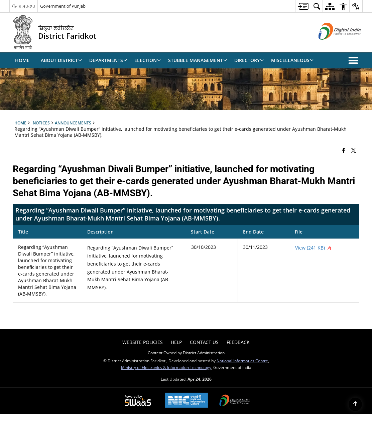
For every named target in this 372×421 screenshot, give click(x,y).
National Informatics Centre (242, 360)
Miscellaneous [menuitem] (292, 60)
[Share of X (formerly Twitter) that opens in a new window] (353, 150)
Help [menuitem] (176, 342)
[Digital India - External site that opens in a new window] (331, 45)
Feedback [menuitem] (238, 342)
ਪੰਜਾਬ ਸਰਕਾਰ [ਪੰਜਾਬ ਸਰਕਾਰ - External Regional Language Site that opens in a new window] (23, 6)
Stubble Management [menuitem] (197, 60)
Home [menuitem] (22, 60)
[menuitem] (303, 6)
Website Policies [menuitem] (142, 342)
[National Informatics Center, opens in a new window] (186, 401)
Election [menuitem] (147, 60)
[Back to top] (355, 404)
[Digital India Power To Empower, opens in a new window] (234, 401)
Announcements (73, 122)
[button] (355, 60)
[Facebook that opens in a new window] (344, 150)
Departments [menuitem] (108, 60)
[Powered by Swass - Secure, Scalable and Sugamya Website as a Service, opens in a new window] (138, 401)
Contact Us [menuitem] (204, 342)
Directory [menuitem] (249, 60)
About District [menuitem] (61, 60)
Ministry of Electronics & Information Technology (166, 367)
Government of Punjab (63, 6)
